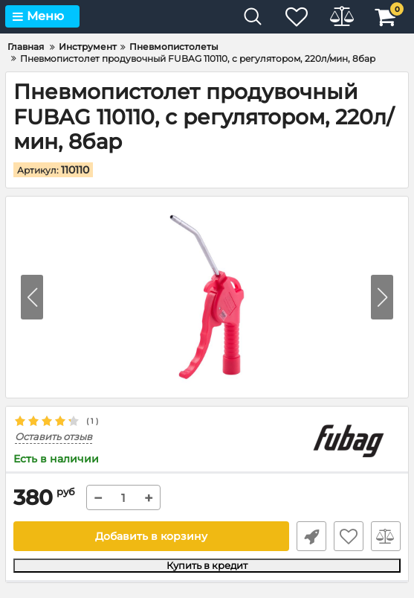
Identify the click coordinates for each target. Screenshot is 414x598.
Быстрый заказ (311, 536)
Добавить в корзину (151, 536)
